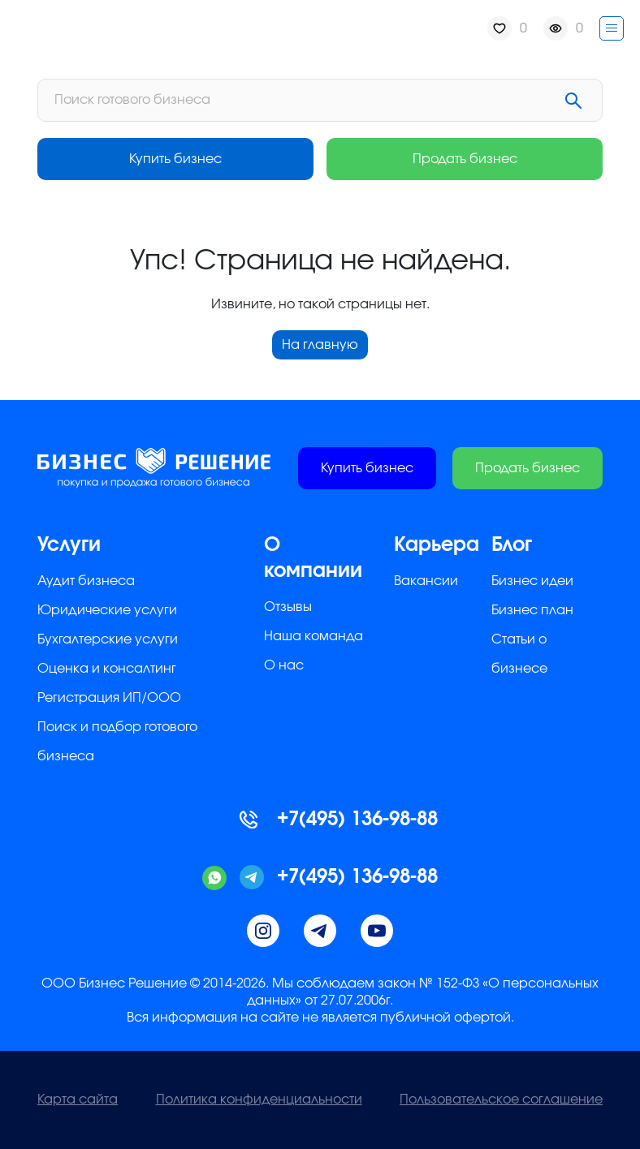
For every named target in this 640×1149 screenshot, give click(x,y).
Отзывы (288, 606)
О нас (284, 665)
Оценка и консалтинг (106, 668)
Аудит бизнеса (86, 580)
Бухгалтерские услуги (107, 639)
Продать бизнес (465, 159)
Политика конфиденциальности (259, 1099)
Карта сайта (77, 1099)
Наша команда (313, 636)
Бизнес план (532, 610)
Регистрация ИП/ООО (109, 697)
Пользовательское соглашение (501, 1099)
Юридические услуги (107, 610)
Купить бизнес (175, 159)
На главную (320, 344)
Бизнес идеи (532, 580)
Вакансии (426, 580)
